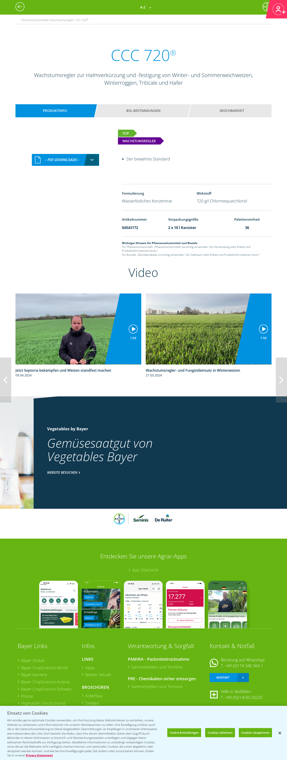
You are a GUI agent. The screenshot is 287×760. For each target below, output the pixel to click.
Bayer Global (32, 660)
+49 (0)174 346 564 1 (244, 665)
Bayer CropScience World (44, 667)
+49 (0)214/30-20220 (243, 697)
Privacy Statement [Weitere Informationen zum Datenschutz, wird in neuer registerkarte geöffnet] (39, 755)
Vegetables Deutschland (43, 703)
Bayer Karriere (34, 674)
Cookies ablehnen (220, 732)
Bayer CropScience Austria (45, 681)
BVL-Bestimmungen (143, 110)
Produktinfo (55, 110)
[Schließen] (280, 733)
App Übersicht (145, 570)
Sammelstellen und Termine (157, 667)
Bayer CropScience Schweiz (46, 689)
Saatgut (92, 703)
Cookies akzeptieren (255, 732)
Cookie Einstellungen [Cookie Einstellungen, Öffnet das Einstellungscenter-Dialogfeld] (184, 732)
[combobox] (65, 160)
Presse (27, 696)
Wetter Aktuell (98, 674)
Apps (89, 667)
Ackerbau (94, 695)
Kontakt (222, 677)
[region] (143, 733)
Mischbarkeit (232, 110)
